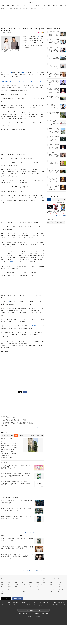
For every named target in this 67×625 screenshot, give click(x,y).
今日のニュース (63, 5)
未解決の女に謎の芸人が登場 (8, 449)
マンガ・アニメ (25, 582)
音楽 (9, 584)
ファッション (24, 589)
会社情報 (19, 613)
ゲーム (23, 584)
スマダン (38, 580)
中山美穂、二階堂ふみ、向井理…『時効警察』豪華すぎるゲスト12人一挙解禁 (17, 422)
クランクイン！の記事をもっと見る (36, 427)
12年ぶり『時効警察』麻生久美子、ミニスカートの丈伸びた (13, 417)
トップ (3, 435)
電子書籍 (40, 605)
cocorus (24, 604)
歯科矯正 (60, 604)
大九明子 (7, 301)
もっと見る (63, 192)
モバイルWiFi (20, 604)
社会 (2, 580)
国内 (8, 5)
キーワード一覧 (60, 586)
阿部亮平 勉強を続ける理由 (7, 451)
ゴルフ (16, 586)
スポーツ (23, 5)
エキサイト (64, 2)
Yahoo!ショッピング (60, 222)
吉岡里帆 (11, 262)
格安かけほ (14, 604)
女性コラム (38, 582)
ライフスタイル (39, 584)
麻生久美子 (21, 72)
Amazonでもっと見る (60, 215)
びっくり (31, 580)
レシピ (44, 604)
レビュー (24, 580)
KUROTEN (9, 602)
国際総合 (2, 590)
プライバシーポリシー (30, 613)
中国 (2, 591)
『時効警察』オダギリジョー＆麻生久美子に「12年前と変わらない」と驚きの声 (17, 423)
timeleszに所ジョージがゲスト (8, 455)
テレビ (38, 36)
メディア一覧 (59, 584)
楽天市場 (53, 222)
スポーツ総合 (17, 580)
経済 (2, 582)
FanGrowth (24, 602)
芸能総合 (9, 580)
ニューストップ (58, 2)
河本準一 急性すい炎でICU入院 (8, 457)
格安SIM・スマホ (61, 602)
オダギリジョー (8, 72)
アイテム (48, 602)
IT (22, 586)
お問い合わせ (47, 613)
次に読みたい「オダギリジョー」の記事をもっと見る (32, 570)
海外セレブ (10, 586)
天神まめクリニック (37, 602)
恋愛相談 (33, 604)
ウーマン (40, 604)
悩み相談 (29, 604)
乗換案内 (52, 604)
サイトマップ (59, 589)
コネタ (30, 582)
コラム (43, 5)
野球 (16, 582)
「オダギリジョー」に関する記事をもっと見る (34, 532)
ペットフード (27, 605)
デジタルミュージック (54, 200)
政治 (2, 584)
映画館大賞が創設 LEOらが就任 (8, 445)
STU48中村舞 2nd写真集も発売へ (9, 447)
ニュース (2, 5)
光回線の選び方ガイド (16, 602)
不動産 (56, 604)
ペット (30, 586)
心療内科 (43, 602)
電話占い (55, 602)
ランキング (55, 5)
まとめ (2, 586)
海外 (13, 5)
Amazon (48, 222)
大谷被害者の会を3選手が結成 (8, 438)
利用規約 (23, 613)
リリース (59, 580)
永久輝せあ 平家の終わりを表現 (8, 443)
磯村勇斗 (34, 326)
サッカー (16, 584)
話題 (44, 582)
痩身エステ (36, 605)
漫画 (49, 5)
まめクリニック (29, 602)
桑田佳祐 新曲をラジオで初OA (8, 441)
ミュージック (59, 200)
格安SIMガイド (5, 604)
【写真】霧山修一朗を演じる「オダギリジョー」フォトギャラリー (14, 419)
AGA (32, 605)
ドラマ (28, 36)
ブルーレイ (49, 199)
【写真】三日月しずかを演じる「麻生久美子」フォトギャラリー (14, 420)
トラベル (38, 586)
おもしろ (37, 5)
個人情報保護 (37, 613)
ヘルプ (58, 591)
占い (37, 604)
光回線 (10, 604)
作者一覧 (59, 582)
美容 (64, 604)
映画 (9, 582)
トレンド (30, 5)
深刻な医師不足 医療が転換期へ (8, 453)
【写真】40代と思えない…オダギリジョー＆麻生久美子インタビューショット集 (21, 81)
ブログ (52, 602)
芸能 (18, 5)
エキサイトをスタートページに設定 (33, 610)
